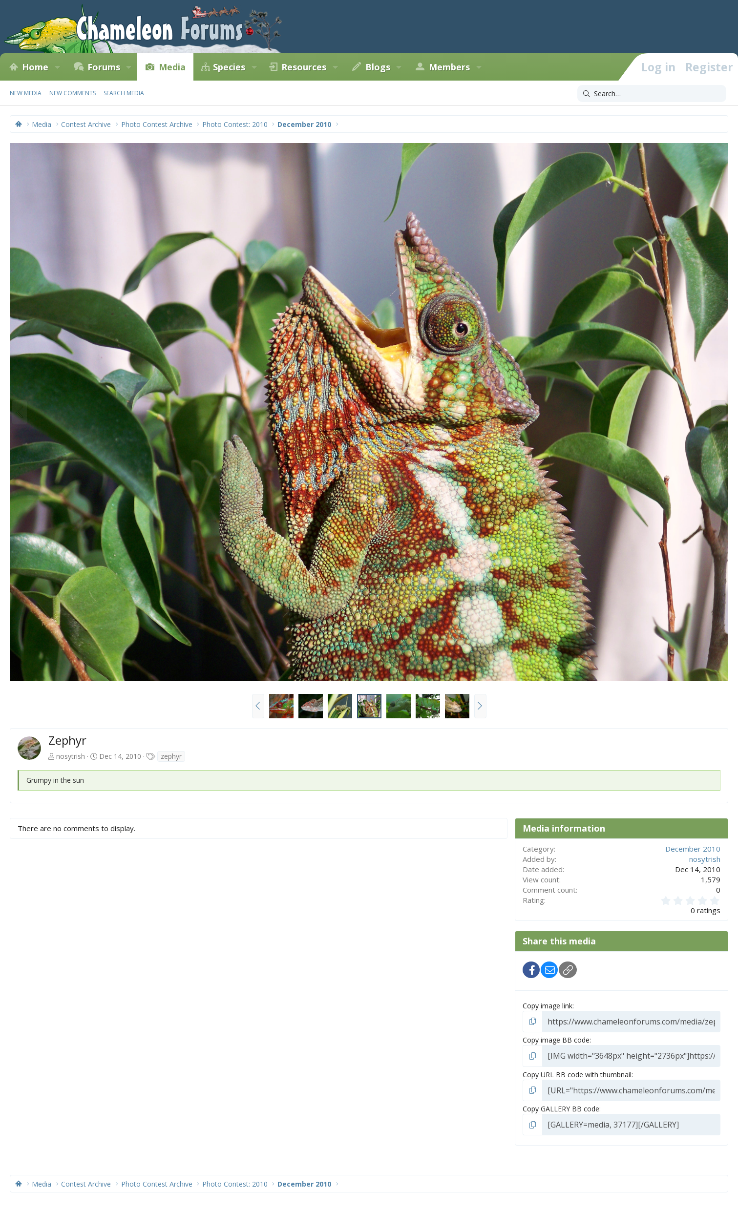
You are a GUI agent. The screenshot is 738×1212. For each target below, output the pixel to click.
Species (229, 67)
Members (449, 67)
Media (172, 67)
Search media (124, 93)
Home (35, 67)
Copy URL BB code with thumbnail (577, 1071)
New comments (72, 93)
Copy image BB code (556, 1038)
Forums (103, 67)
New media (26, 93)
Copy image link (547, 1005)
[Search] (651, 94)
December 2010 (692, 849)
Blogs (377, 67)
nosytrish (70, 756)
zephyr (171, 756)
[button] (57, 67)
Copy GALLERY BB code (561, 1104)
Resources (303, 67)
